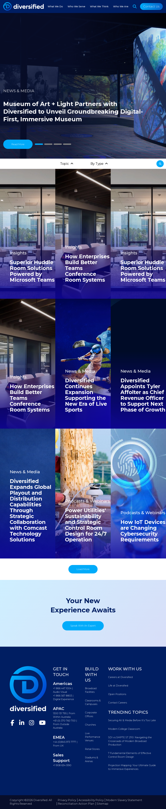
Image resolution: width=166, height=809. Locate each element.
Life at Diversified (118, 685)
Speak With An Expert (83, 625)
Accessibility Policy (91, 800)
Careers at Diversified (120, 677)
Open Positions (117, 694)
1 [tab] (38, 144)
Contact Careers (117, 702)
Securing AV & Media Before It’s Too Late (132, 720)
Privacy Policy (67, 800)
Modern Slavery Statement (124, 800)
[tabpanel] (83, 86)
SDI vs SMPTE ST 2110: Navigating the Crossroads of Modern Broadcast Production (130, 741)
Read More (17, 144)
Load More (83, 569)
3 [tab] (58, 144)
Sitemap (102, 803)
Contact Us (151, 6)
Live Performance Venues (92, 737)
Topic (64, 164)
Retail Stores (92, 749)
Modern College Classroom (124, 728)
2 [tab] (48, 144)
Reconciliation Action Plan (76, 803)
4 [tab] (67, 144)
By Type (96, 164)
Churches (90, 724)
